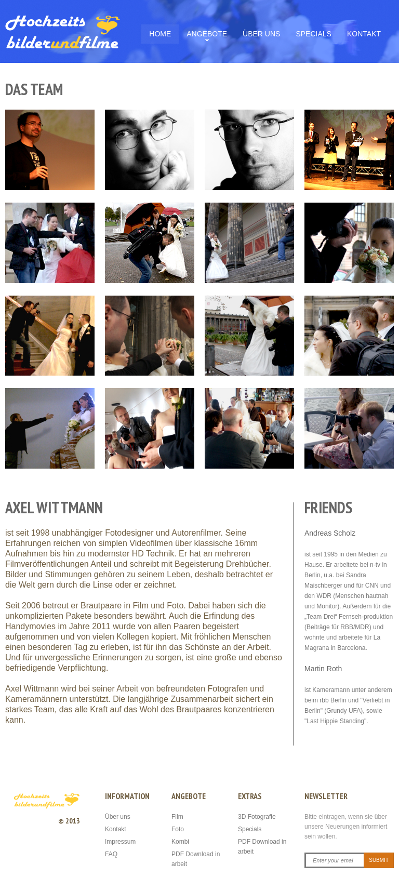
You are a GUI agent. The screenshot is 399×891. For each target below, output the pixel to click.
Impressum (120, 841)
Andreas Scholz (329, 533)
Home (160, 34)
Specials (313, 34)
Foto (177, 829)
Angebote (207, 34)
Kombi (180, 841)
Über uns (261, 34)
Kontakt (364, 34)
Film (177, 816)
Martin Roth (323, 668)
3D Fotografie (257, 816)
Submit (379, 860)
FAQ (111, 854)
